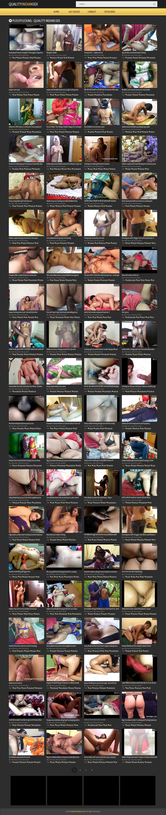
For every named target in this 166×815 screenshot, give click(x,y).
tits (152, 280)
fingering (141, 169)
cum (26, 206)
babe (38, 428)
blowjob (71, 58)
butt (142, 577)
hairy (29, 502)
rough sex (150, 391)
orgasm (25, 391)
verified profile (131, 280)
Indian (40, 280)
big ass (71, 688)
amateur (37, 58)
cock (148, 317)
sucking (106, 58)
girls (143, 280)
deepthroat (98, 95)
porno (90, 169)
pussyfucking (107, 95)
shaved (114, 540)
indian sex (32, 391)
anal (14, 95)
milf (32, 58)
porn (90, 58)
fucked (147, 465)
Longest (92, 11)
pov (69, 169)
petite (135, 58)
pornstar (23, 502)
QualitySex (23, 4)
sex (14, 58)
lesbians (135, 651)
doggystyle (143, 58)
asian (29, 132)
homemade (151, 58)
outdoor (104, 614)
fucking (19, 58)
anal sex (115, 391)
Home (56, 11)
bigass (77, 317)
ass (36, 317)
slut (115, 762)
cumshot (129, 95)
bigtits (67, 317)
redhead (98, 391)
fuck (147, 169)
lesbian (20, 95)
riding (140, 614)
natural (147, 614)
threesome (36, 169)
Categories (109, 11)
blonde (33, 428)
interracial (28, 169)
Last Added (74, 11)
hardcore (26, 58)
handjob (75, 391)
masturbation (111, 502)
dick (107, 651)
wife (26, 280)
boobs (60, 58)
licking (100, 58)
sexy (104, 132)
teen (95, 58)
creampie (113, 58)
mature (151, 132)
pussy (30, 95)
